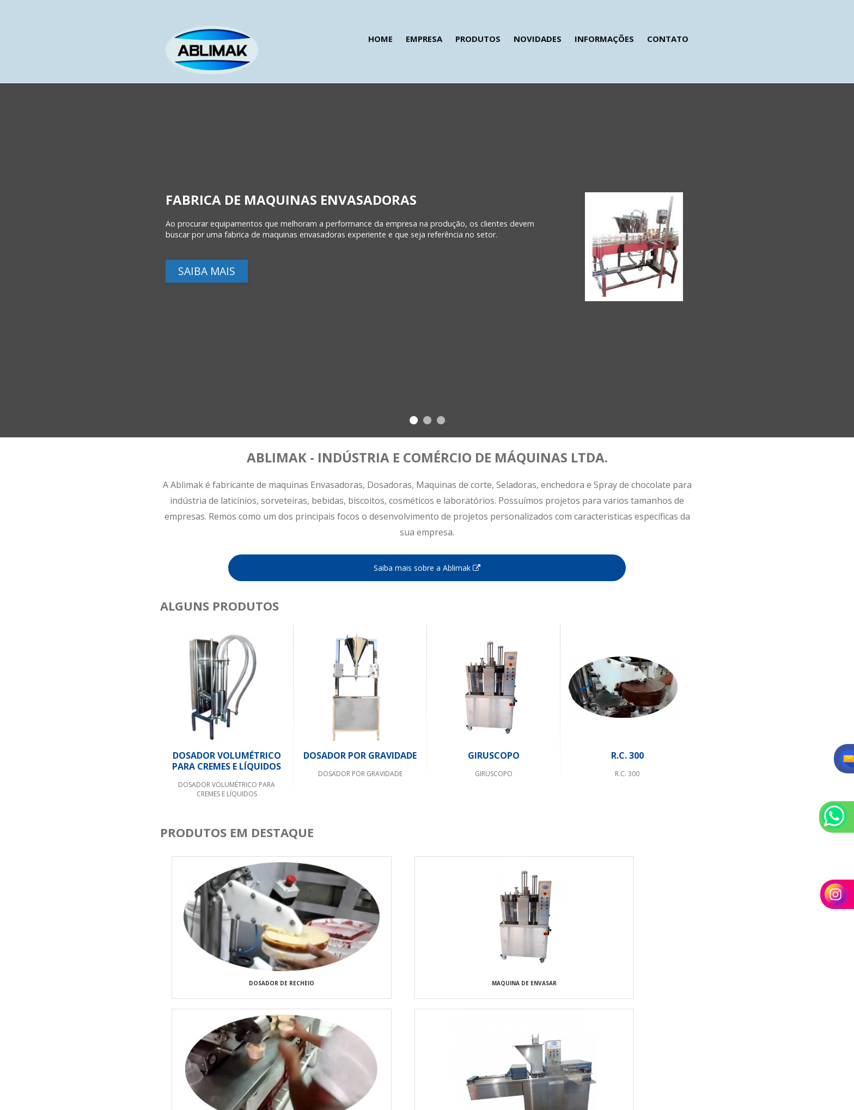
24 (189, 1040)
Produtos (478, 38)
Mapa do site (666, 1040)
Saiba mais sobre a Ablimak (427, 567)
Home (380, 38)
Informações (604, 38)
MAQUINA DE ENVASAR (359, 991)
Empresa (424, 38)
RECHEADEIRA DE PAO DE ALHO (625, 991)
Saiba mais (206, 264)
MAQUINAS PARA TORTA (492, 991)
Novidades (538, 38)
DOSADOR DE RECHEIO (226, 991)
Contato (667, 38)
